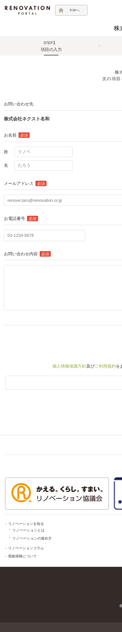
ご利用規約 (105, 366)
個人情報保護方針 (69, 366)
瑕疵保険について (22, 556)
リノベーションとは (28, 530)
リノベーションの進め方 (32, 538)
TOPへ (74, 10)
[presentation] (53, 341)
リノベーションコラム (26, 548)
